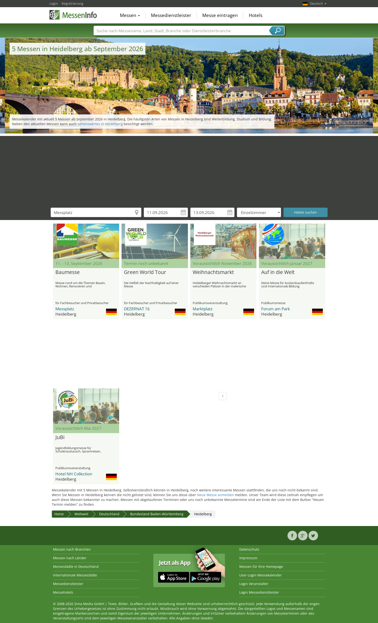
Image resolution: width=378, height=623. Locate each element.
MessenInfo (73, 15)
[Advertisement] (189, 169)
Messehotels (63, 592)
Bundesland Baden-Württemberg (156, 514)
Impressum (248, 558)
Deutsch (318, 3)
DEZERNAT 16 (137, 309)
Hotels (255, 15)
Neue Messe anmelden (215, 495)
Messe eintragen (220, 15)
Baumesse (67, 272)
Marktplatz (203, 309)
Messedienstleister (171, 15)
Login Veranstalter (253, 583)
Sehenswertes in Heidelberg (100, 124)
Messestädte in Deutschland (76, 566)
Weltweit (81, 514)
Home (59, 514)
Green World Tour (145, 272)
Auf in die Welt (277, 272)
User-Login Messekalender (260, 575)
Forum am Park (275, 309)
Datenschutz (249, 549)
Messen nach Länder (69, 558)
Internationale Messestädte (75, 575)
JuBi (59, 437)
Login (53, 3)
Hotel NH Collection (73, 474)
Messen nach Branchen (72, 549)
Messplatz (64, 309)
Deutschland (109, 514)
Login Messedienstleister (259, 592)
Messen (130, 15)
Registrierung (72, 3)
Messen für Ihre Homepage (261, 566)
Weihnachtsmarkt (213, 272)
